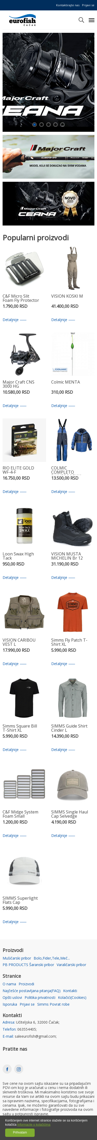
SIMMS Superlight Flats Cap (20, 900)
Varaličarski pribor (71, 965)
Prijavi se (88, 5)
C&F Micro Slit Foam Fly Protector (21, 298)
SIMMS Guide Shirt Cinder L (69, 728)
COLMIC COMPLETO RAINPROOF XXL (67, 470)
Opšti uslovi (12, 997)
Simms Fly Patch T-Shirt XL (69, 642)
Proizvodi (26, 984)
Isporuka (10, 1004)
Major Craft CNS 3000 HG (18, 384)
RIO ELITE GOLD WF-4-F (18, 470)
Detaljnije (14, 320)
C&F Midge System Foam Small (20, 814)
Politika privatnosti (40, 997)
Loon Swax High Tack (18, 556)
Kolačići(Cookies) (72, 997)
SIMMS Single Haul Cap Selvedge (69, 814)
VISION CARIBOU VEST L (19, 642)
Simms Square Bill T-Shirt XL (20, 728)
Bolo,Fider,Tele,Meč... (52, 958)
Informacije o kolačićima (33, 1124)
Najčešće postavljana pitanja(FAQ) (32, 991)
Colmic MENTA (65, 382)
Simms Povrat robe (53, 1004)
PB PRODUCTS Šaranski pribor (28, 965)
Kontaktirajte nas (67, 5)
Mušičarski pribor (17, 958)
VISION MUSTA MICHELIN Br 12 (67, 556)
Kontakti (70, 991)
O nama (9, 984)
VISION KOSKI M (67, 296)
